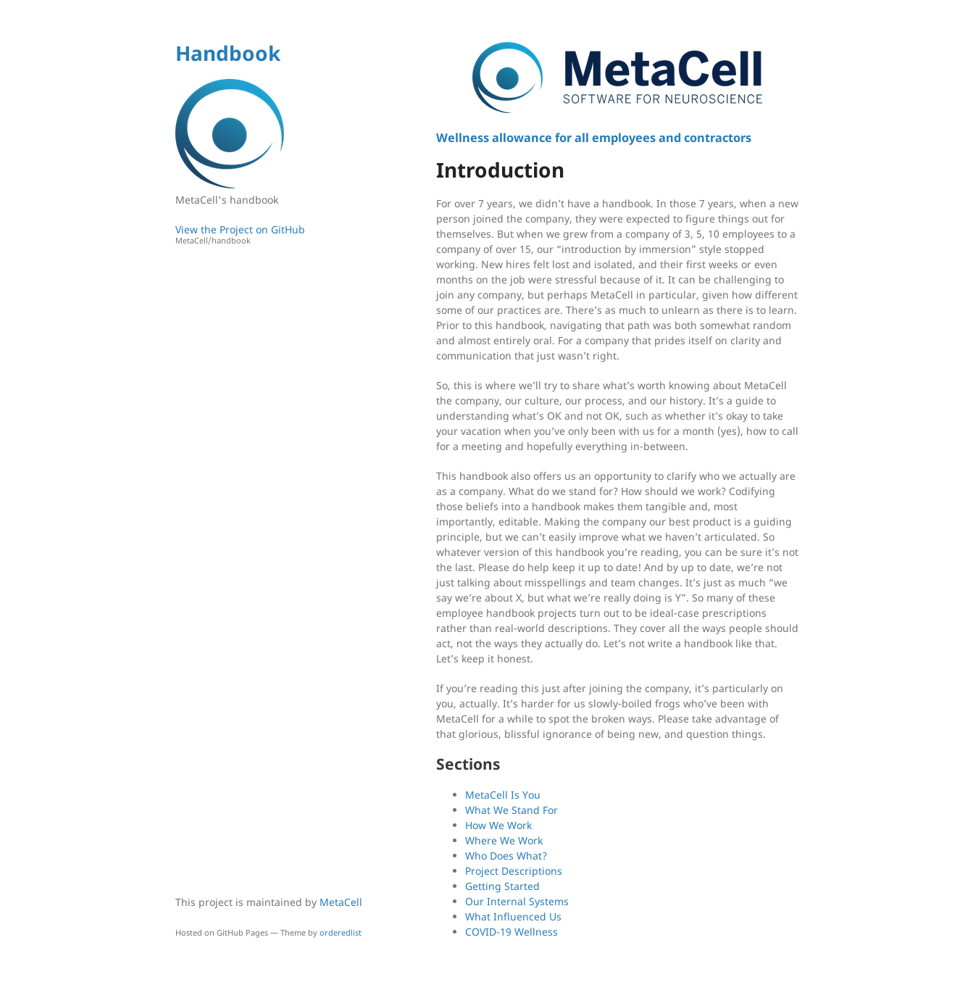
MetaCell (341, 902)
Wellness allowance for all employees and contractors (593, 138)
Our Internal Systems (517, 901)
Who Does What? (506, 855)
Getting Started (502, 886)
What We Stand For (511, 810)
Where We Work (504, 840)
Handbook (227, 53)
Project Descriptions (513, 871)
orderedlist (341, 932)
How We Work (498, 825)
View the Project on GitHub (273, 234)
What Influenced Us (513, 916)
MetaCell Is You (502, 795)
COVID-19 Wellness (511, 932)
